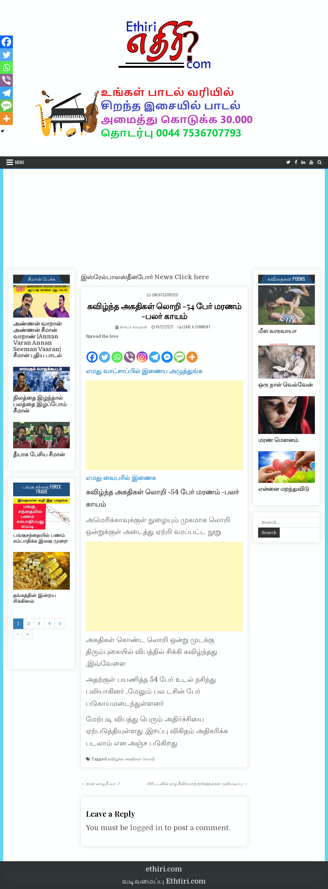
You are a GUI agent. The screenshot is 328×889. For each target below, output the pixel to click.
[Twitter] (104, 352)
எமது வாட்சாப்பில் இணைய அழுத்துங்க (144, 371)
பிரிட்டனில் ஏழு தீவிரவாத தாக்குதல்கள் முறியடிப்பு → (197, 783)
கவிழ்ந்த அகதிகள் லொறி (131, 759)
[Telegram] (154, 352)
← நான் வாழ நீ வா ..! (100, 783)
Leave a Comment (196, 326)
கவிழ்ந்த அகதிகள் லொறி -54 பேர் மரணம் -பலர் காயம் (164, 310)
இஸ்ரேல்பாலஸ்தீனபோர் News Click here (145, 277)
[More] (192, 352)
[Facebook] (92, 352)
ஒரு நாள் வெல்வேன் (285, 385)
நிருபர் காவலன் (133, 326)
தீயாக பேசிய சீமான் (39, 454)
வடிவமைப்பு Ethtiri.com (164, 881)
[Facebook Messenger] (167, 352)
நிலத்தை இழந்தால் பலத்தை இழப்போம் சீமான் (40, 404)
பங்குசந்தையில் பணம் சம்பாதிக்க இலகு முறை (40, 538)
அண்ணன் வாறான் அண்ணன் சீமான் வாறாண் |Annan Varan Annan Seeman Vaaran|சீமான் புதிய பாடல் (37, 339)
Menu (19, 162)
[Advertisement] (164, 217)
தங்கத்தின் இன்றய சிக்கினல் (34, 598)
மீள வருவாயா (277, 331)
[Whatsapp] (117, 352)
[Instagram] (142, 352)
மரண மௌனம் (278, 440)
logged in (146, 828)
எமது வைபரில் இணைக (121, 478)
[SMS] (179, 352)
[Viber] (129, 352)
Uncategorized (165, 294)
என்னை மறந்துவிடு (283, 489)
